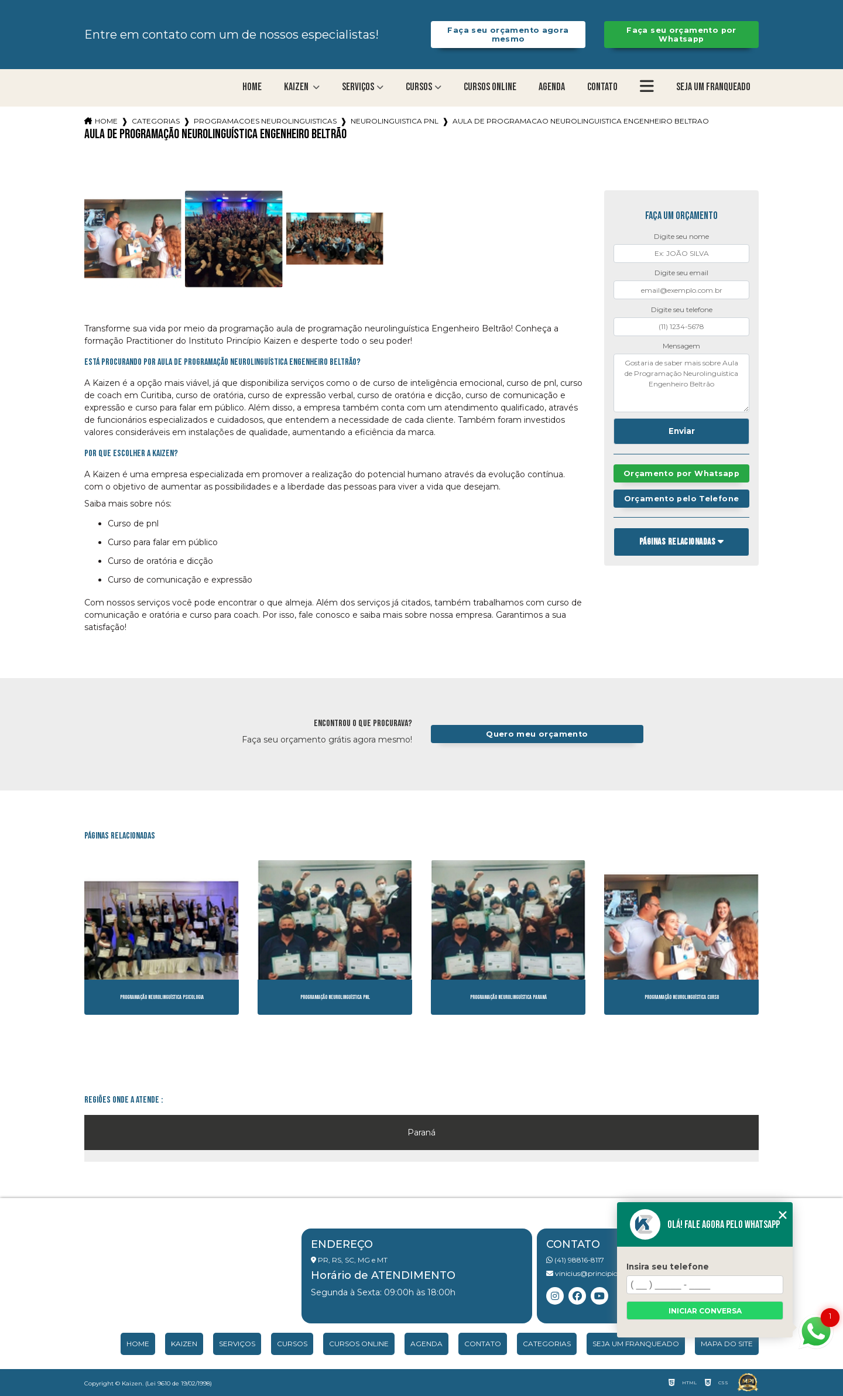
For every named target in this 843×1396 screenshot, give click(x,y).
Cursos (419, 87)
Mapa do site (727, 1343)
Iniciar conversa (705, 1310)
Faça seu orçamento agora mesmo (507, 34)
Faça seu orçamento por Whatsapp (681, 34)
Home (252, 87)
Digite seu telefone (681, 309)
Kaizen (297, 87)
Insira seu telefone (667, 1266)
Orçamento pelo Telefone (681, 498)
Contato (602, 87)
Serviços (358, 87)
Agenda (552, 87)
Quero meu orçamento (537, 734)
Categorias (156, 121)
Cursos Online (490, 87)
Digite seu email (681, 272)
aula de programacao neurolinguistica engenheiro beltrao (581, 121)
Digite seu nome (681, 236)
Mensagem (681, 345)
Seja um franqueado (713, 87)
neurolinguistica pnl (394, 121)
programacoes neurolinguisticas (265, 121)
